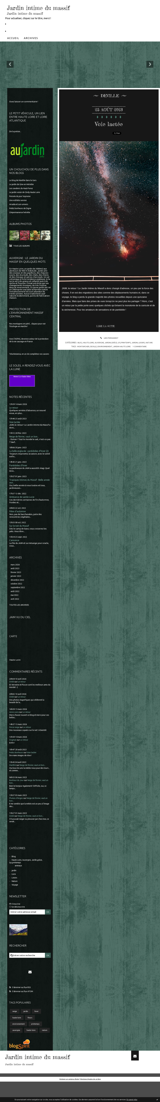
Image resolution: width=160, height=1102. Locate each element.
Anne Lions (14, 721)
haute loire (17, 1030)
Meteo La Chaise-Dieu (22, 380)
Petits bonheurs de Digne (21, 209)
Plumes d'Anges (16, 807)
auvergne (17, 1044)
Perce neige (15, 736)
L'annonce (14, 547)
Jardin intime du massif (53, 7)
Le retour (14, 411)
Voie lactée (15, 425)
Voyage (15, 896)
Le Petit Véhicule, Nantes (22, 23)
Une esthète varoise (19, 201)
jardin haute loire (122, 346)
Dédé (11, 691)
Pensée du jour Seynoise (20, 197)
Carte (13, 645)
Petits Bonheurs (17, 762)
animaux (19, 876)
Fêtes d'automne (18, 518)
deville (92, 346)
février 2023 (16, 580)
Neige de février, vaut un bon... (25, 440)
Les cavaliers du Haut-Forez (22, 189)
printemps (37, 1037)
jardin (14, 881)
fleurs (31, 1030)
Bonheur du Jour (17, 789)
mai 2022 (15, 604)
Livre (14, 885)
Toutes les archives (20, 614)
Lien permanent (109, 338)
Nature (15, 892)
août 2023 (15, 576)
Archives (31, 38)
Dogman (13, 749)
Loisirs (15, 889)
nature (15, 1050)
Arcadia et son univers (19, 205)
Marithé (13, 774)
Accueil (13, 38)
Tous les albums (22, 246)
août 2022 (15, 600)
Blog (14, 866)
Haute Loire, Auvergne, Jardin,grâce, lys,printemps (27, 871)
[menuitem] (13, 38)
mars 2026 (15, 572)
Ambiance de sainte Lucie (22, 504)
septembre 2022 (18, 596)
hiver (38, 1024)
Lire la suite (106, 326)
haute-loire (32, 1044)
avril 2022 (15, 608)
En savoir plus (132, 1099)
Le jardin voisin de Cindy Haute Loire (26, 193)
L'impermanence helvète (21, 213)
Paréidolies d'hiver (19, 472)
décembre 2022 (18, 588)
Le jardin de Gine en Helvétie (23, 185)
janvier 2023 (16, 584)
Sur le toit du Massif (19, 533)
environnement (19, 1037)
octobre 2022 (17, 592)
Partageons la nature (20, 31)
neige (15, 1024)
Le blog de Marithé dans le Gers (24, 180)
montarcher (81, 346)
